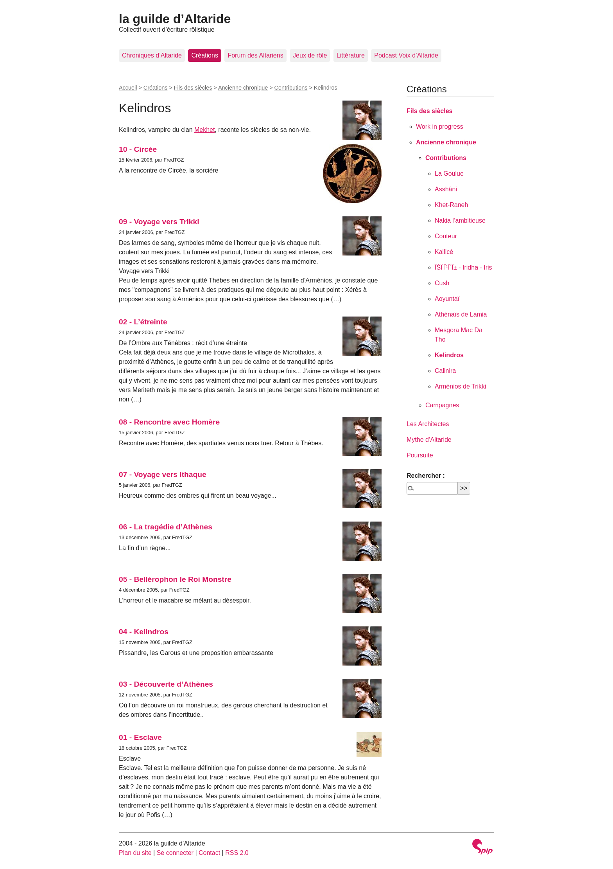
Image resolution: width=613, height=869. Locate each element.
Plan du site (135, 852)
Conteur (446, 236)
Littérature (351, 55)
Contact (209, 852)
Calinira (445, 370)
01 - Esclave (140, 737)
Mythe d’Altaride (429, 439)
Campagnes (442, 405)
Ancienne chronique (243, 88)
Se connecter (175, 852)
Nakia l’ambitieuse (460, 220)
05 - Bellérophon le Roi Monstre (175, 579)
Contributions (291, 88)
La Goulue (449, 173)
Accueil (128, 88)
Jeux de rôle (310, 55)
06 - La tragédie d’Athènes (165, 527)
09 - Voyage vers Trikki (159, 222)
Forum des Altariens (255, 55)
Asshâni (446, 189)
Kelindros (449, 355)
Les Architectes (428, 424)
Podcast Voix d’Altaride (406, 55)
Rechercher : (426, 475)
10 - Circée (138, 149)
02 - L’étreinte (143, 322)
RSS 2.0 (237, 852)
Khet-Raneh (451, 205)
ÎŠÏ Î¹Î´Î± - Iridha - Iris (463, 267)
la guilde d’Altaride (175, 19)
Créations (204, 55)
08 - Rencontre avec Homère (169, 422)
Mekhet (204, 129)
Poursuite (420, 455)
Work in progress (439, 126)
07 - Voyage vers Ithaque (162, 474)
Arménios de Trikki (460, 386)
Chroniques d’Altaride (152, 55)
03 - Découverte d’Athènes (166, 684)
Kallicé (444, 251)
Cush (442, 283)
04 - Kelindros (143, 632)
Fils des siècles (193, 88)
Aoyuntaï (447, 298)
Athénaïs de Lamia (461, 314)
